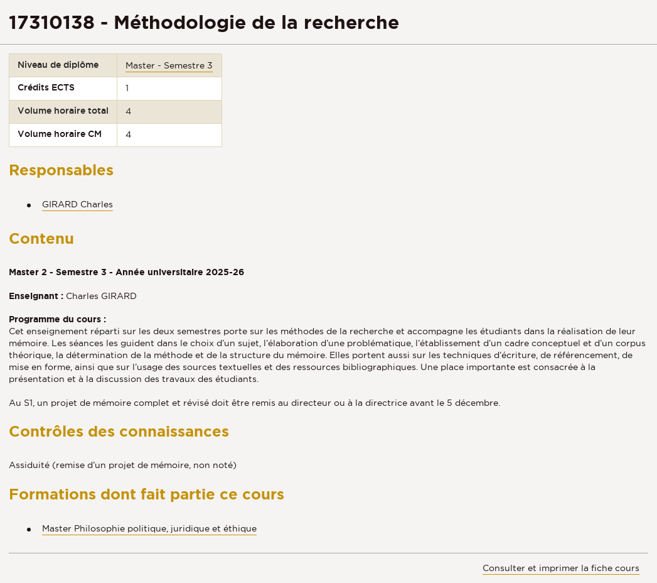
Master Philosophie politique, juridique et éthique (149, 528)
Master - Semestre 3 (169, 65)
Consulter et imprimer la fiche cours (561, 568)
